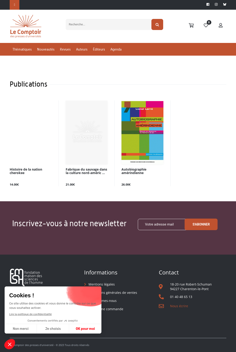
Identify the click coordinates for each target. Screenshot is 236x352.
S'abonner (201, 224)
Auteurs (81, 49)
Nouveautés (45, 49)
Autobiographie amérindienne (133, 171)
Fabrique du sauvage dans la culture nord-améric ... (86, 171)
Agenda (115, 49)
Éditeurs (99, 49)
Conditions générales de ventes (112, 292)
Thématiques (22, 49)
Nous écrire (179, 306)
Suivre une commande (105, 309)
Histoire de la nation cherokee (26, 171)
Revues (65, 49)
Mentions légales (101, 284)
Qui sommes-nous (102, 300)
